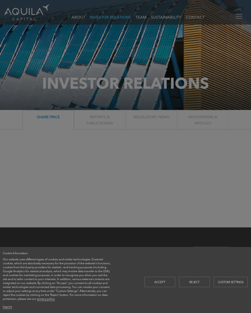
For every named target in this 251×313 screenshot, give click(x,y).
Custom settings (231, 282)
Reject (194, 282)
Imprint (7, 306)
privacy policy (46, 299)
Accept (159, 282)
